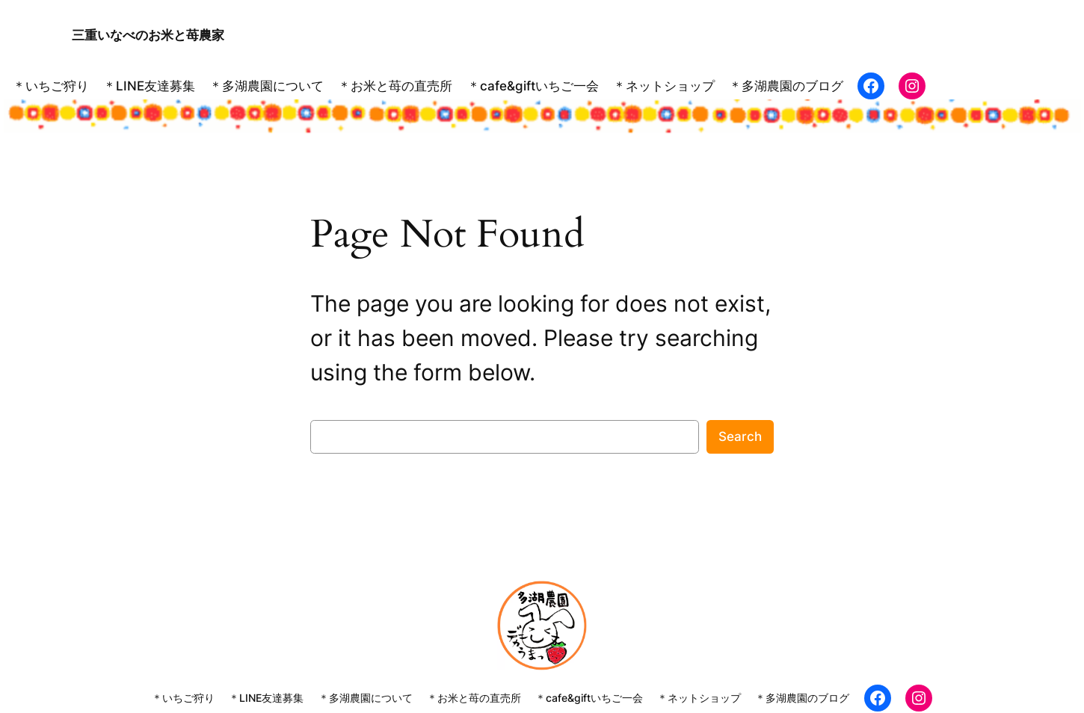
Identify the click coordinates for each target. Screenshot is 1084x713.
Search (740, 435)
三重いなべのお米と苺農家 (148, 34)
